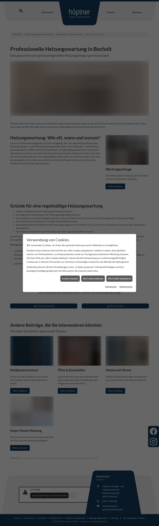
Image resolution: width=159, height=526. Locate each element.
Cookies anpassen (70, 278)
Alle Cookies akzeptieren (119, 278)
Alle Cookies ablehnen (93, 278)
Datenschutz (125, 286)
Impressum (111, 286)
